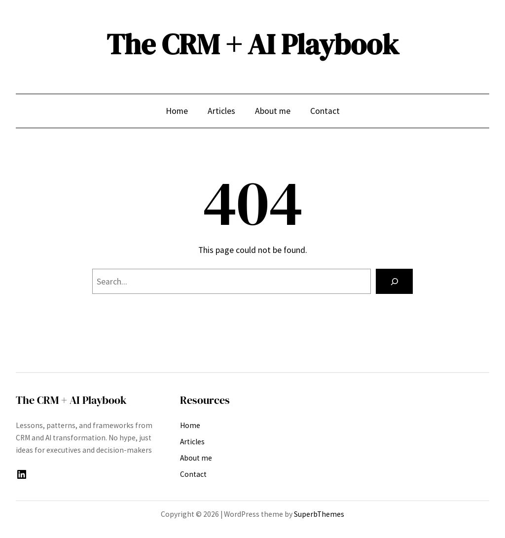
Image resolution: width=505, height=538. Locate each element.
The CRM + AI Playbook (253, 44)
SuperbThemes (319, 514)
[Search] (394, 281)
